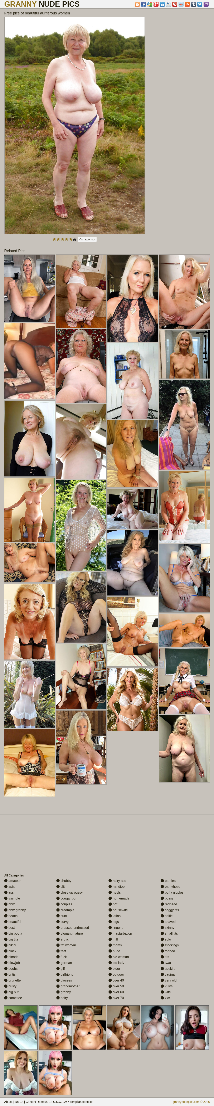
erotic (62, 939)
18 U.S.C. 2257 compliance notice (71, 1101)
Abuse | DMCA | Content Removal (26, 1101)
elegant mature (69, 933)
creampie (65, 910)
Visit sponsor (87, 239)
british (10, 974)
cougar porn (67, 898)
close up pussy (69, 892)
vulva (167, 986)
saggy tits (170, 910)
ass (9, 892)
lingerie (115, 927)
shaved (168, 922)
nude (114, 951)
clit (60, 886)
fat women (66, 945)
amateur (12, 881)
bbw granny (15, 910)
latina (114, 916)
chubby (63, 881)
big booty (13, 933)
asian (10, 886)
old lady (116, 963)
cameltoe (13, 998)
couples (64, 904)
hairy (62, 998)
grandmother (67, 986)
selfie (167, 916)
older (114, 968)
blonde (11, 957)
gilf (60, 968)
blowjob (12, 963)
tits (165, 957)
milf (113, 939)
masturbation (120, 933)
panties (168, 881)
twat (166, 963)
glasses (64, 980)
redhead (169, 904)
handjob (116, 886)
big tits (11, 939)
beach (11, 916)
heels (114, 892)
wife (166, 992)
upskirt (168, 968)
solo (166, 939)
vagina (168, 974)
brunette (12, 980)
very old (168, 980)
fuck (61, 957)
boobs (11, 968)
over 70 (116, 998)
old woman (118, 957)
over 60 (116, 992)
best (9, 927)
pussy (167, 898)
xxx (165, 998)
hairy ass (117, 881)
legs (113, 922)
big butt (11, 992)
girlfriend (64, 974)
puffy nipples (172, 892)
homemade (119, 898)
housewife (118, 910)
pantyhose (170, 886)
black (10, 951)
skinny (167, 927)
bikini (10, 945)
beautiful (12, 922)
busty (10, 986)
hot (112, 904)
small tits (169, 933)
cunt (61, 916)
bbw (9, 904)
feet (61, 951)
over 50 (116, 986)
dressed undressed (72, 927)
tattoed (168, 951)
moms (115, 945)
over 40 (116, 980)
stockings (170, 945)
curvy (62, 922)
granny (63, 992)
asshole (12, 898)
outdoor (116, 974)
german (64, 963)
